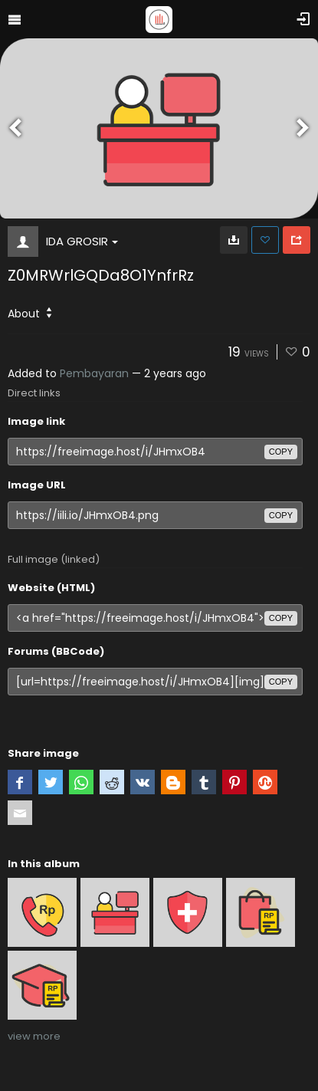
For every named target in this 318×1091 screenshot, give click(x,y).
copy (281, 451)
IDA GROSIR (82, 241)
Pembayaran (94, 373)
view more (34, 1036)
